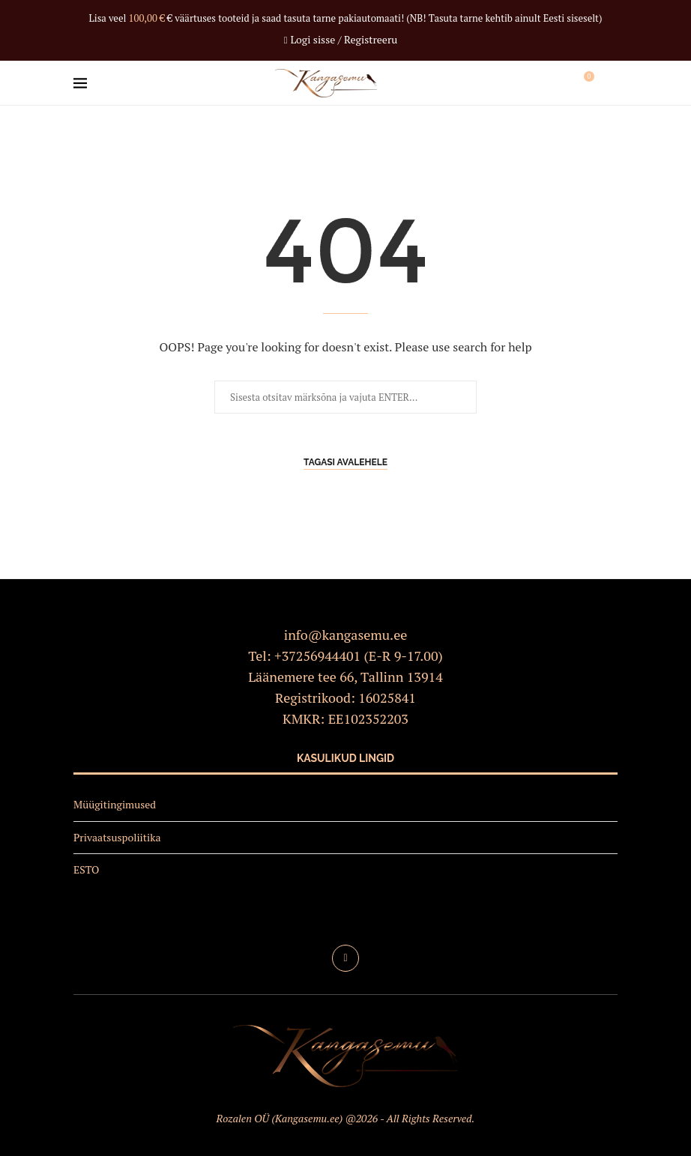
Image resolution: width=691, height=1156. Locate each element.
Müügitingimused (114, 804)
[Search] (610, 83)
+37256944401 (317, 656)
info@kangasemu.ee (346, 635)
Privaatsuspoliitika (117, 837)
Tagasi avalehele (345, 462)
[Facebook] (345, 958)
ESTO (86, 869)
